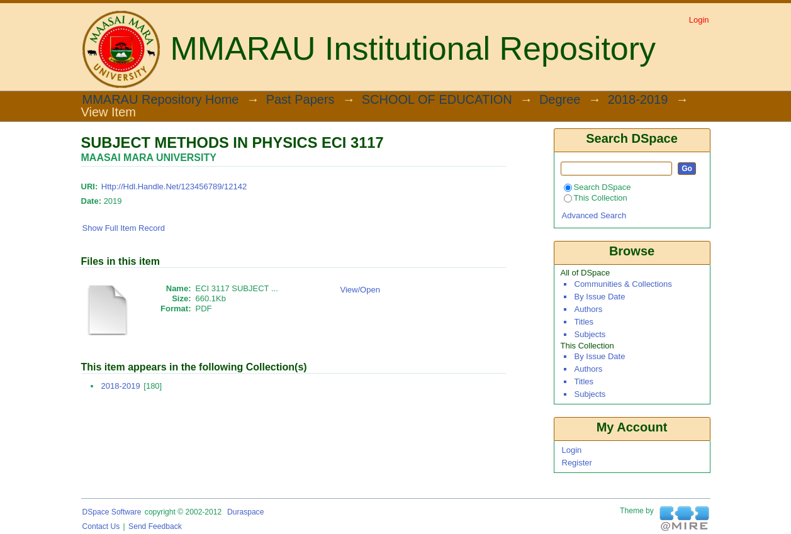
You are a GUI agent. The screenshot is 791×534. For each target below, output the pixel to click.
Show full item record (123, 228)
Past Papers (300, 100)
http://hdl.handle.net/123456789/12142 (174, 186)
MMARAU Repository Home (160, 100)
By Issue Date (600, 296)
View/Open (360, 289)
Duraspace (245, 512)
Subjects (590, 334)
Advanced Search (594, 215)
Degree (560, 100)
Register (577, 462)
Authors (589, 309)
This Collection (595, 198)
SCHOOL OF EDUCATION (437, 100)
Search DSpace (597, 187)
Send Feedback (155, 526)
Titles (584, 321)
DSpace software (112, 512)
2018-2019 (638, 100)
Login (699, 20)
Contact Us (101, 526)
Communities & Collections (623, 284)
